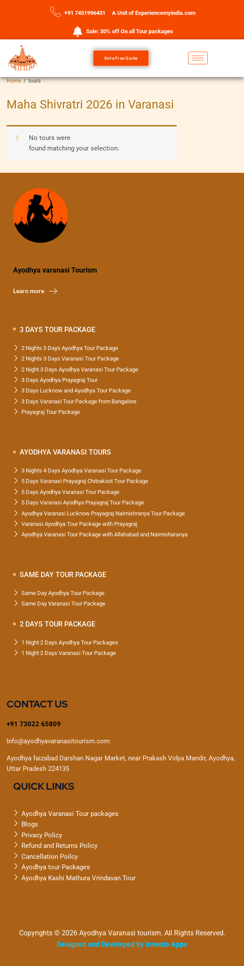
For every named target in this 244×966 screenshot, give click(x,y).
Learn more (35, 291)
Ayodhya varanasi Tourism (55, 270)
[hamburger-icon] (198, 58)
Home (14, 81)
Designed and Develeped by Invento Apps (122, 944)
